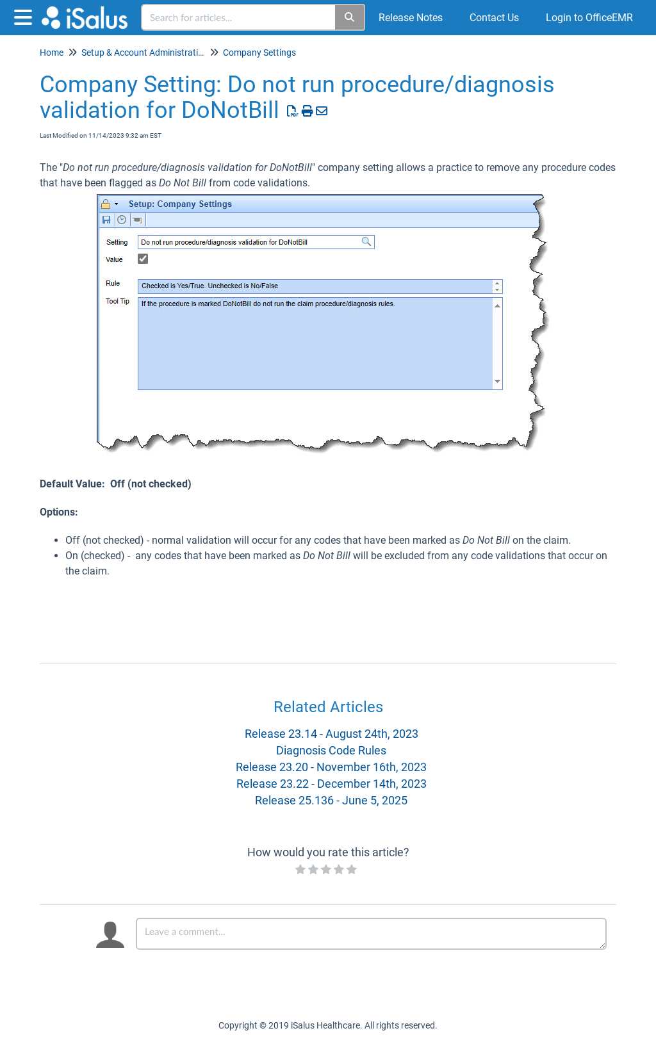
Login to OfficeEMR (589, 18)
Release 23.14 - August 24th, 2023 (331, 733)
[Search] (350, 17)
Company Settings (259, 52)
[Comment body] (371, 934)
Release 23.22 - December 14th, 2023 (331, 783)
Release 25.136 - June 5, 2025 (331, 800)
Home (51, 52)
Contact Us (494, 18)
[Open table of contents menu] (26, 15)
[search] (239, 17)
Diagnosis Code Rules (331, 750)
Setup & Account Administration (144, 52)
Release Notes (411, 18)
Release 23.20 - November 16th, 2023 (331, 767)
